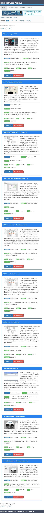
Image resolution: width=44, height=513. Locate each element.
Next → (4, 28)
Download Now (18, 75)
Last (10, 28)
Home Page (8, 75)
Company (21, 20)
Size (16, 20)
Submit (22, 7)
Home (3, 7)
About (29, 7)
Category (28, 20)
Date (12, 20)
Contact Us (31, 511)
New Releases (13, 7)
